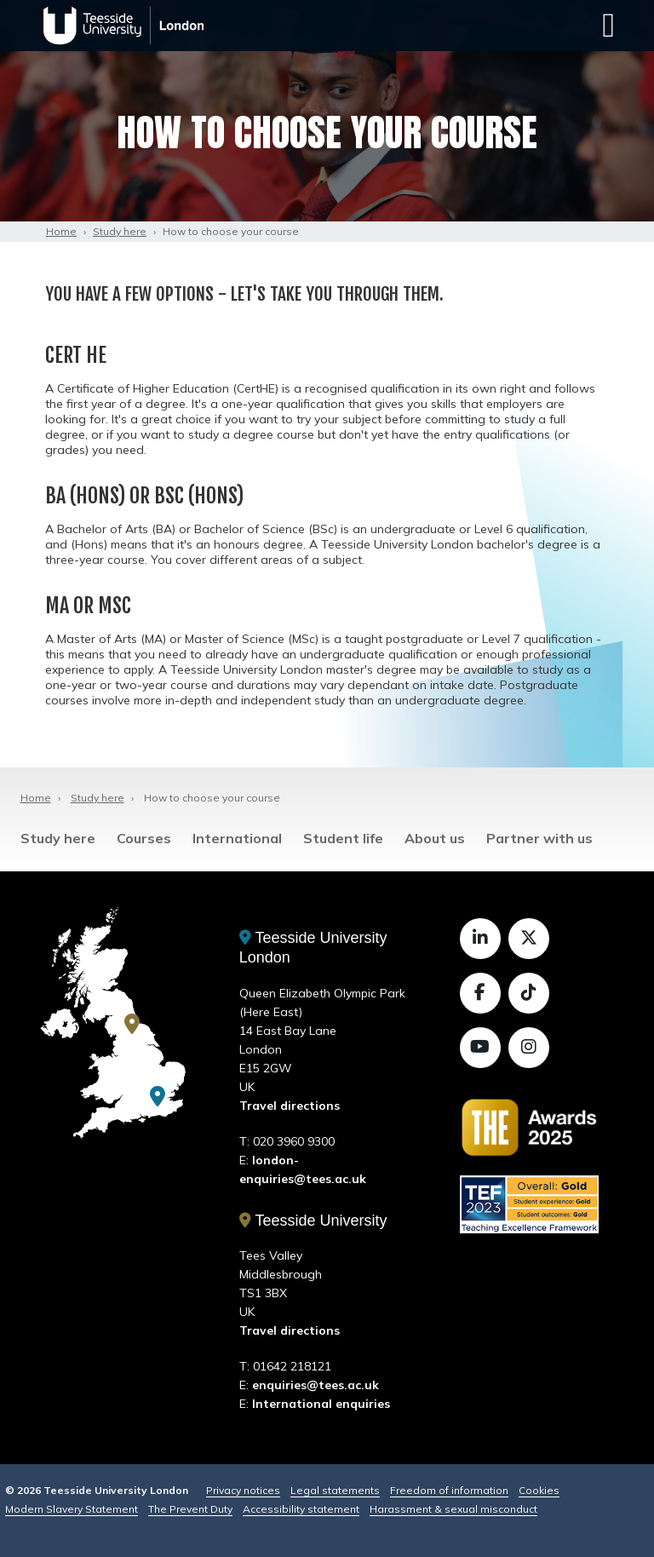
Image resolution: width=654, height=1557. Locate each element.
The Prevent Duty (190, 1508)
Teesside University (313, 1220)
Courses (144, 838)
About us (434, 838)
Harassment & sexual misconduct (453, 1508)
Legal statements (335, 1490)
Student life (343, 838)
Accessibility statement (301, 1508)
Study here (119, 231)
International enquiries (321, 1403)
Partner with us (539, 838)
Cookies (539, 1490)
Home (61, 231)
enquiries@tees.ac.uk (315, 1385)
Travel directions (289, 1105)
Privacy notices (243, 1490)
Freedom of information (449, 1490)
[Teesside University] (132, 1024)
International (237, 838)
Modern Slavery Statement (71, 1508)
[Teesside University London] (157, 1096)
